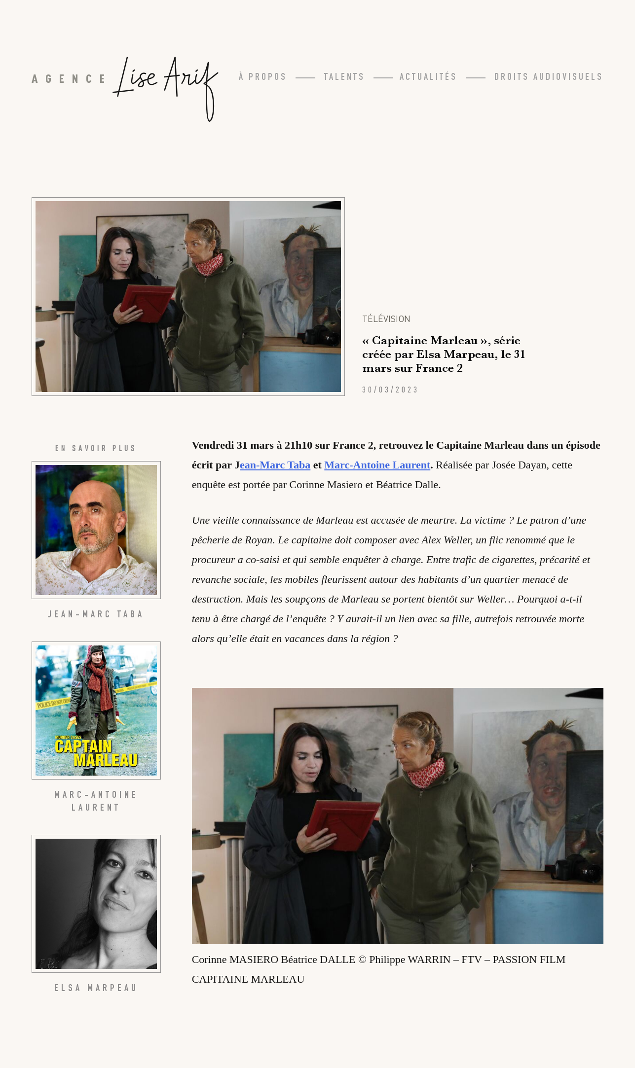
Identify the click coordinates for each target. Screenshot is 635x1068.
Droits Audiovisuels (548, 78)
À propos (263, 78)
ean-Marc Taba (275, 465)
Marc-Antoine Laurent (377, 465)
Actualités (428, 78)
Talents (344, 78)
